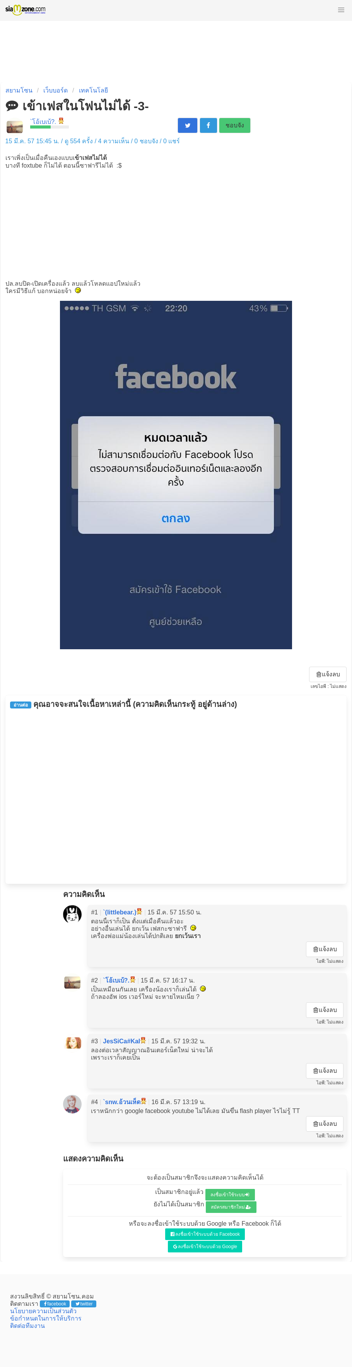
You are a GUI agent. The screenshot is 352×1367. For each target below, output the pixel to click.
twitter (84, 1304)
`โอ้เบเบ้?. (43, 121)
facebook (55, 1304)
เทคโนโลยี (93, 90)
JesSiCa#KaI (121, 1041)
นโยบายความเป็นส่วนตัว (43, 1311)
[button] (341, 10)
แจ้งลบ (328, 674)
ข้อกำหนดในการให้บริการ (46, 1318)
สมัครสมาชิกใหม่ (231, 1207)
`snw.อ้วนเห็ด (121, 1102)
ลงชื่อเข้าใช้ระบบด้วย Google (205, 1246)
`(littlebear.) (119, 912)
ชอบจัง (235, 125)
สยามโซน (18, 90)
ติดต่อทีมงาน (27, 1325)
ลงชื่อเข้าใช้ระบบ (229, 1194)
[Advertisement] (176, 223)
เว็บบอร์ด (55, 90)
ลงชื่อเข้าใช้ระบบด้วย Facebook (205, 1234)
